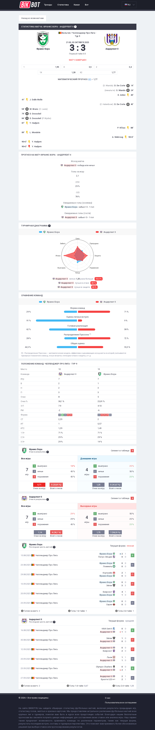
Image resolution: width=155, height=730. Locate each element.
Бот (86, 5)
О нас (107, 698)
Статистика (63, 5)
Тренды (48, 5)
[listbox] (129, 4)
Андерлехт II (106, 232)
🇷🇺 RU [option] (127, 5)
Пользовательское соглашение (120, 702)
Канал (77, 5)
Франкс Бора (49, 232)
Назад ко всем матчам (32, 18)
